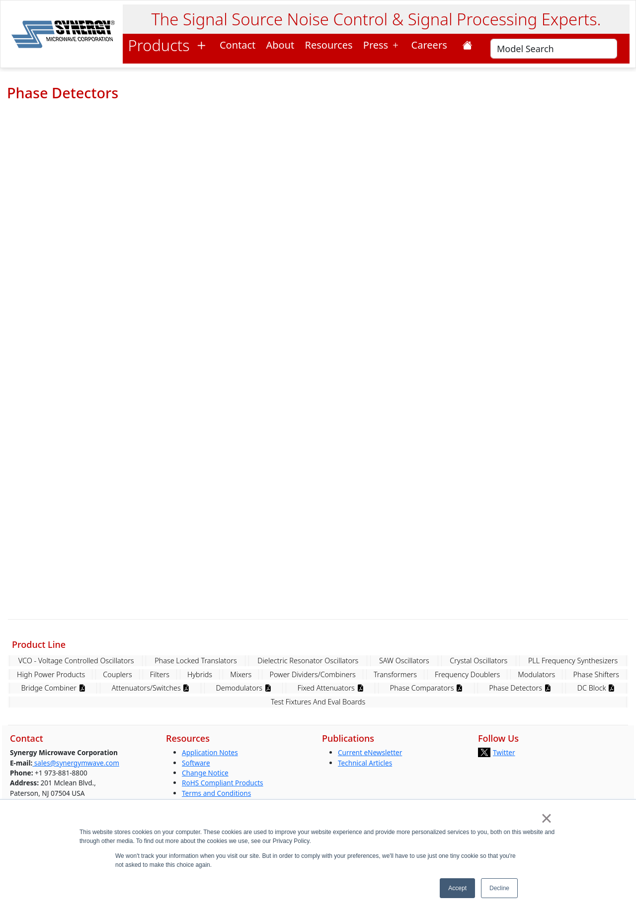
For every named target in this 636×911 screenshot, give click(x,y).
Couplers (117, 674)
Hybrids (199, 674)
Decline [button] (499, 888)
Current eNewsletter (370, 752)
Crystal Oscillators (478, 660)
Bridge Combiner (53, 688)
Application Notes (210, 752)
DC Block (596, 688)
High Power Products (51, 674)
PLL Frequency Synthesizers (573, 660)
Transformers (395, 674)
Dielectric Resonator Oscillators (307, 660)
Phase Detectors (520, 688)
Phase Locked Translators (196, 660)
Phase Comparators (426, 688)
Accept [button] (457, 888)
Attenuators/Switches (151, 688)
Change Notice (205, 772)
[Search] (553, 49)
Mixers (240, 674)
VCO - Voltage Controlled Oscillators (76, 660)
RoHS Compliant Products (222, 782)
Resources (329, 45)
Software (196, 763)
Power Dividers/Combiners (312, 674)
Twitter (504, 752)
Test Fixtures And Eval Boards (318, 701)
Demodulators (243, 688)
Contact (237, 45)
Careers (432, 45)
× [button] (546, 818)
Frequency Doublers (467, 674)
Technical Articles (365, 763)
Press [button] (382, 45)
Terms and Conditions (216, 793)
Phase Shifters (596, 674)
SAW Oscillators (404, 660)
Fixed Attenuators (331, 688)
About (280, 45)
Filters (159, 674)
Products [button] (168, 45)
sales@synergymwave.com (75, 763)
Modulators (536, 674)
